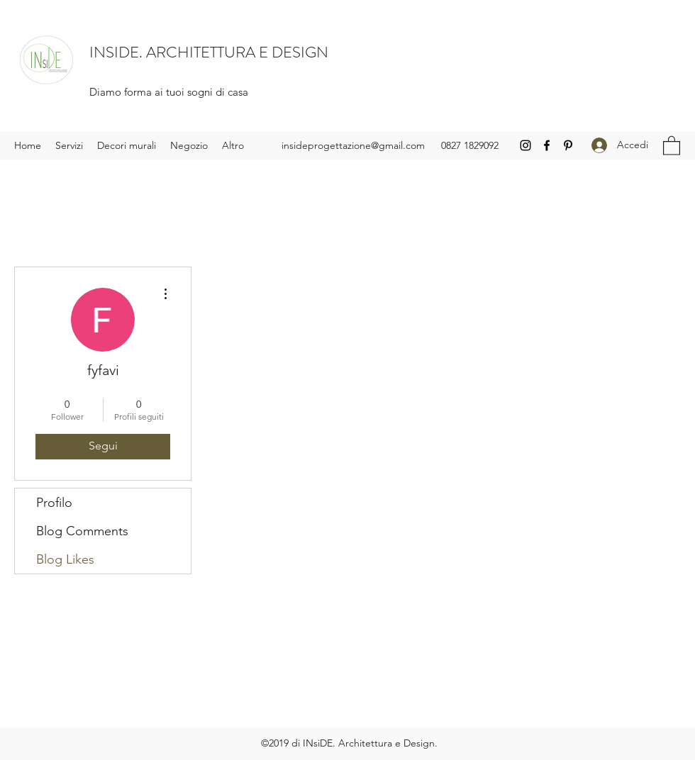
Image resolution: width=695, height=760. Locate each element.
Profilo (54, 502)
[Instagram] (525, 145)
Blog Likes (65, 559)
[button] (671, 145)
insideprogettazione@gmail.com (353, 145)
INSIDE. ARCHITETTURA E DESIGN (208, 52)
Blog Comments (82, 531)
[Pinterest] (568, 145)
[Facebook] (547, 145)
